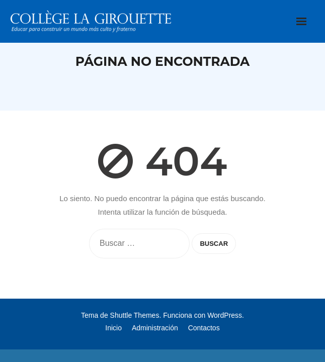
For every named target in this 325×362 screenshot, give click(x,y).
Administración (155, 328)
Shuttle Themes (134, 315)
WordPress (224, 315)
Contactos (204, 328)
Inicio (113, 328)
